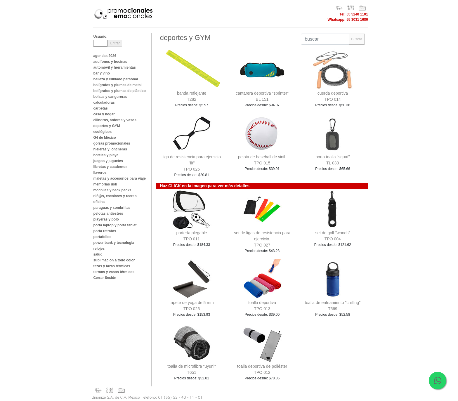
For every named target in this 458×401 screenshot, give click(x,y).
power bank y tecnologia (113, 243)
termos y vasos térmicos (113, 272)
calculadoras (103, 102)
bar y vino (101, 73)
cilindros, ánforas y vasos (114, 120)
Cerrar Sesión (104, 278)
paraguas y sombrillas (111, 208)
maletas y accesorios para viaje (119, 178)
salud (97, 254)
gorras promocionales (111, 143)
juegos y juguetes (108, 161)
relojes (99, 248)
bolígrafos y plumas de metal (117, 85)
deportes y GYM (106, 126)
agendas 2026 (104, 56)
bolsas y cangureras (110, 97)
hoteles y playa (105, 155)
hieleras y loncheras (110, 149)
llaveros (99, 173)
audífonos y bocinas (110, 62)
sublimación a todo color (114, 260)
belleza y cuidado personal (115, 79)
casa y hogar (103, 114)
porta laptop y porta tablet (114, 225)
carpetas (100, 108)
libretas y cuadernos (110, 167)
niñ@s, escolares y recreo (114, 196)
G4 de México (104, 138)
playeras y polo (106, 219)
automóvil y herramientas (114, 67)
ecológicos (102, 132)
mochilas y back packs (112, 190)
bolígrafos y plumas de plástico (119, 91)
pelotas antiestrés (108, 213)
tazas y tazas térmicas (111, 266)
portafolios (102, 237)
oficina (99, 202)
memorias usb (105, 184)
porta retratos (104, 231)
